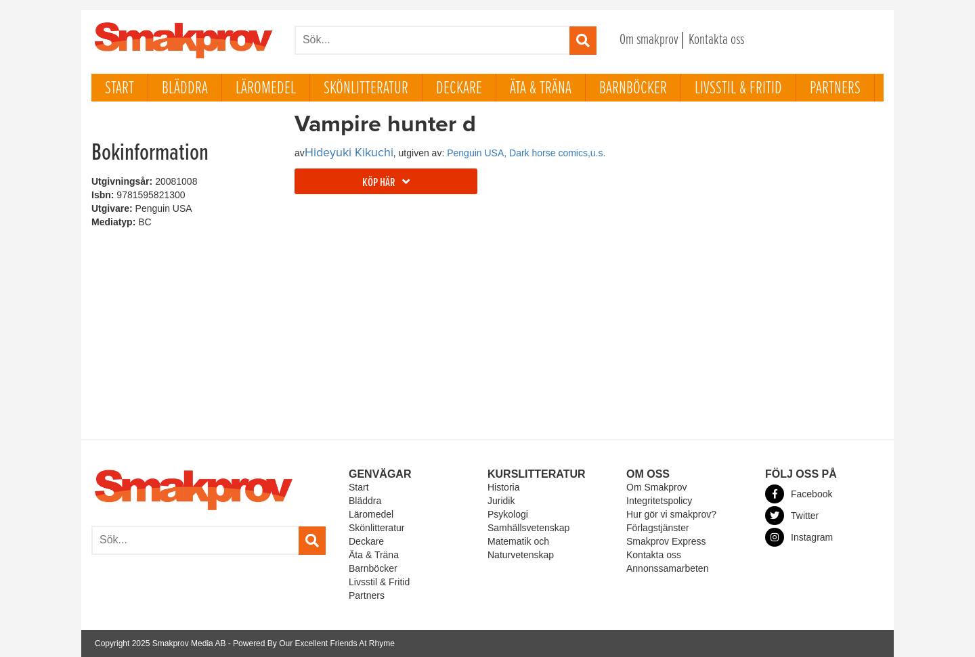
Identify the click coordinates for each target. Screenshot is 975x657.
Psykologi (508, 514)
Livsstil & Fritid (738, 88)
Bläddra (185, 88)
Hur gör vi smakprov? (671, 514)
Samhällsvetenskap (528, 527)
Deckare (459, 88)
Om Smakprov (656, 487)
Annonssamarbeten (667, 568)
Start (119, 88)
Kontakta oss (716, 40)
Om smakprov (649, 40)
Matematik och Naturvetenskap (521, 548)
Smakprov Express (666, 541)
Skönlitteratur (366, 88)
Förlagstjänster (657, 527)
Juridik (501, 500)
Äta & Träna (540, 88)
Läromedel (266, 88)
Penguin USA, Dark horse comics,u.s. (526, 153)
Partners (835, 88)
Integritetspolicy (659, 500)
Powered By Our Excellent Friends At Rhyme (314, 643)
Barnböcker (633, 88)
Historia (503, 487)
